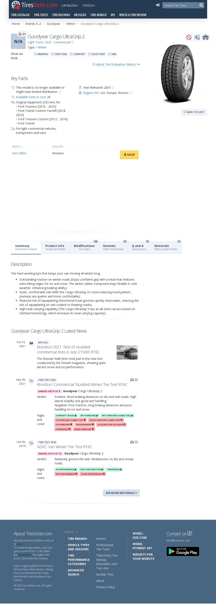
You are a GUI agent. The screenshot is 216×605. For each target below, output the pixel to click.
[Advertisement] (75, 195)
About (100, 581)
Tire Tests (41, 14)
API (113, 14)
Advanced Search (76, 572)
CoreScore (24, 555)
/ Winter (41, 47)
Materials (167, 246)
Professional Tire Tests (104, 547)
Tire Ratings (61, 14)
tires (19, 544)
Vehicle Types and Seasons (78, 547)
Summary (26, 247)
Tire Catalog (20, 14)
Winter (70, 24)
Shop (129, 155)
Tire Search (98, 14)
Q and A (141, 246)
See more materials (121, 493)
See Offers (19, 153)
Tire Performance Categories (79, 559)
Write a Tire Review (132, 14)
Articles (80, 14)
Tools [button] (88, 5)
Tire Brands (77, 539)
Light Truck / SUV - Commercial (49, 42)
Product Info (55, 247)
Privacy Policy (105, 587)
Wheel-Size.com (140, 535)
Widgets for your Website (143, 556)
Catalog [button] (70, 5)
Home (16, 24)
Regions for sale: (94, 93)
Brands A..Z (33, 24)
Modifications (86, 246)
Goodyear (53, 24)
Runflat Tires (104, 574)
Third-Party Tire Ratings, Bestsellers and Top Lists (106, 561)
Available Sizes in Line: (31, 97)
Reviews (115, 246)
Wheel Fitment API (142, 546)
